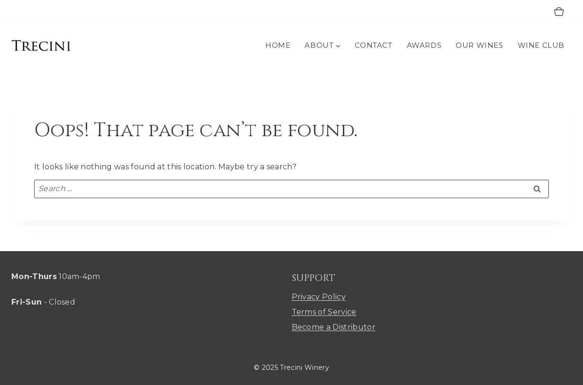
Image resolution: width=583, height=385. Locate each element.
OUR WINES (479, 45)
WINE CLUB (541, 45)
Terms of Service (324, 311)
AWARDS (424, 45)
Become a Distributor (334, 327)
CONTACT (373, 45)
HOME (277, 45)
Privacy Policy (319, 296)
